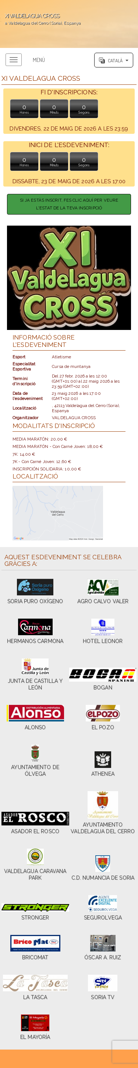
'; (69, 24)
